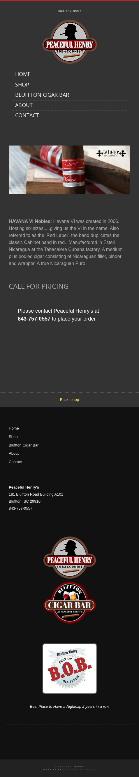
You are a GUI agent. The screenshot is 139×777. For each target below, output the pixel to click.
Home (23, 74)
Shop (22, 85)
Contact (27, 116)
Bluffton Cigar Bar (42, 95)
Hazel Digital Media (79, 770)
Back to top (69, 399)
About (24, 105)
